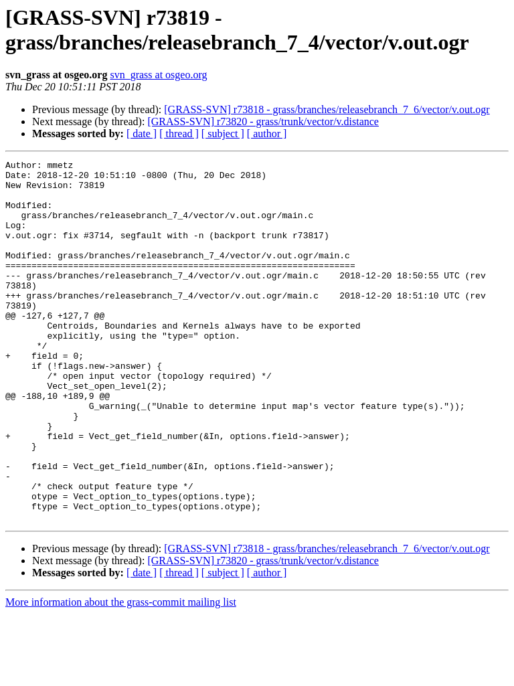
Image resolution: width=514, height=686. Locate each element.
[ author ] (267, 133)
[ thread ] (179, 133)
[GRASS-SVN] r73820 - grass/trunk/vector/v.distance (263, 121)
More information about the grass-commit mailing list (120, 674)
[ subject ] (222, 133)
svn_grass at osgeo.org (158, 74)
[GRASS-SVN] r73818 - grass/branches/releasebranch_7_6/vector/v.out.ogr (326, 109)
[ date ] (141, 133)
